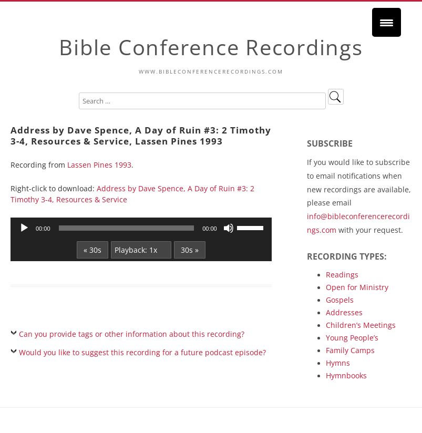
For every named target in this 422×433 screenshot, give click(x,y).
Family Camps (350, 350)
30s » (190, 250)
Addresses (344, 312)
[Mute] (228, 228)
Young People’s (352, 338)
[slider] (126, 228)
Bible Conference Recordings (211, 47)
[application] (141, 228)
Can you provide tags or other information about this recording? (131, 334)
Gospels (340, 300)
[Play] (24, 228)
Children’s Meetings (361, 325)
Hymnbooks (346, 375)
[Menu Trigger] (386, 22)
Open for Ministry (357, 287)
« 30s (92, 250)
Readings (342, 275)
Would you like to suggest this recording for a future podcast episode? (142, 352)
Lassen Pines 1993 (99, 165)
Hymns (338, 363)
